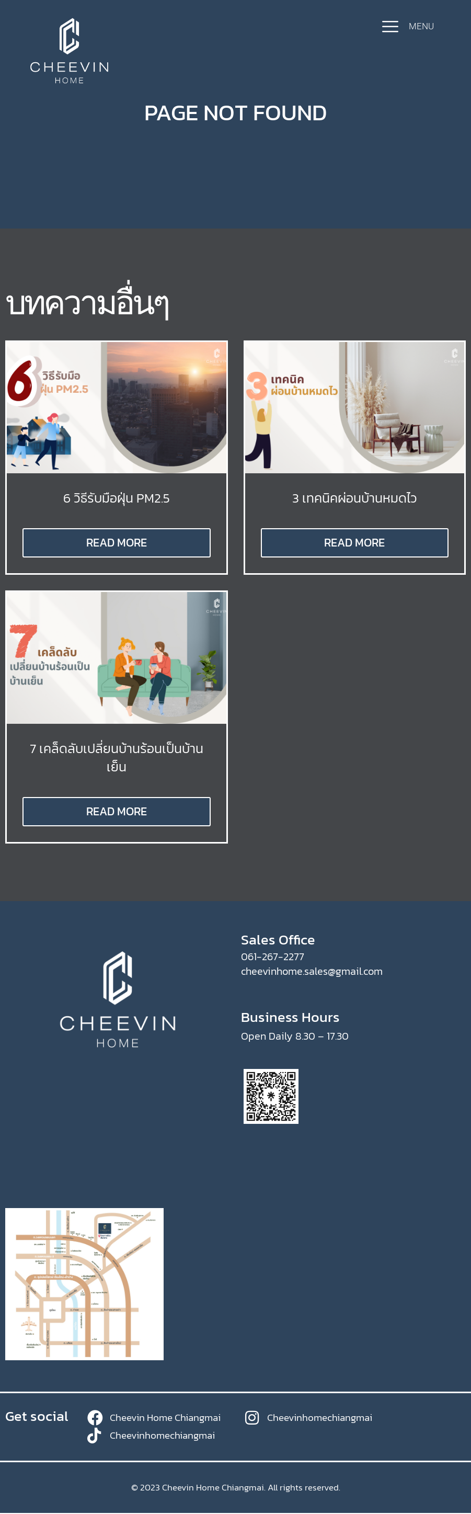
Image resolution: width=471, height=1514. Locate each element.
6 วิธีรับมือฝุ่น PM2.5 (116, 498)
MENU (421, 26)
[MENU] (390, 26)
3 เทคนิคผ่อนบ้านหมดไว (354, 498)
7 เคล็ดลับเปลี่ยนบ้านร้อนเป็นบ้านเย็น (116, 758)
